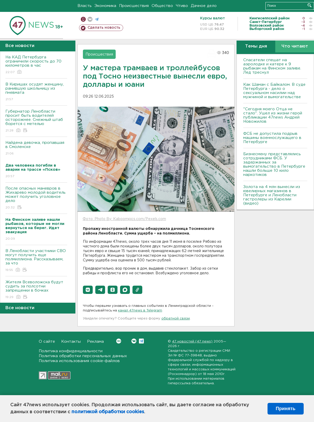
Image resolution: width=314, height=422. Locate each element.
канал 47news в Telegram (140, 310)
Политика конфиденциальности (71, 351)
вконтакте (90, 19)
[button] (88, 290)
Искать (309, 5)
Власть (84, 5)
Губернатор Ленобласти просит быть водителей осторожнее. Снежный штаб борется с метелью (36, 121)
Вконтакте (118, 341)
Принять (285, 408)
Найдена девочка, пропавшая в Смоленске (36, 148)
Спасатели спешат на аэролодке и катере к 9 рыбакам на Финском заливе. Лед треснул (272, 66)
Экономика (105, 5)
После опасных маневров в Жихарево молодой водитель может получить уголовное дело (36, 198)
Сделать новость (104, 27)
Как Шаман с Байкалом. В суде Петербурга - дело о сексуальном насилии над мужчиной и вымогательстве (274, 91)
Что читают (294, 46)
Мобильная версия (83, 19)
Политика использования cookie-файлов (79, 361)
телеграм (96, 19)
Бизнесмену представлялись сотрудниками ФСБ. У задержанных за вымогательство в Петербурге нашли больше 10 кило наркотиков (274, 164)
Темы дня (256, 46)
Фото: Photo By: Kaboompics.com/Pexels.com (124, 219)
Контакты (71, 341)
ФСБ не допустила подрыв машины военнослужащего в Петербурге (272, 138)
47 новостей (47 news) (192, 341)
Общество (162, 5)
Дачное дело (204, 5)
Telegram (141, 341)
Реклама (95, 341)
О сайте (47, 341)
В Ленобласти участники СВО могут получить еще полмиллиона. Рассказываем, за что (36, 260)
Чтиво (182, 5)
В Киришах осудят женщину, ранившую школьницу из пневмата (36, 92)
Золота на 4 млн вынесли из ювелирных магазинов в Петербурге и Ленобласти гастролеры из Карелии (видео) (271, 195)
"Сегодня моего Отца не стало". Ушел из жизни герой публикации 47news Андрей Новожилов (272, 115)
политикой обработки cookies (108, 412)
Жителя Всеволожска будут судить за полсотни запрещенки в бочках (36, 289)
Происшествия (134, 5)
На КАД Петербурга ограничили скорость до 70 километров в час (36, 65)
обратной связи (175, 318)
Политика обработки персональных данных (83, 356)
